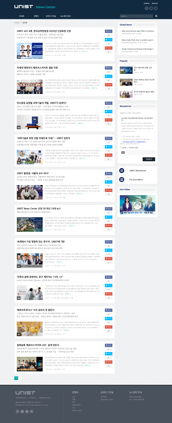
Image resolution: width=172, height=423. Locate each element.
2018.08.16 (49, 368)
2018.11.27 (49, 264)
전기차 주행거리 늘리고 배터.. (144, 92)
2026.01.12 (49, 55)
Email (123, 152)
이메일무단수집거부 (45, 396)
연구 (63, 90)
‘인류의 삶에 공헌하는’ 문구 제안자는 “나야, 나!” (40, 275)
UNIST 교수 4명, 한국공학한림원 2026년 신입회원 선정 (44, 31)
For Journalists (136, 179)
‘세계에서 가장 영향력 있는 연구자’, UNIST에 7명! (41, 240)
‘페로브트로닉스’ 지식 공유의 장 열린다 (35, 308)
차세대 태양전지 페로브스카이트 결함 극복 (37, 66)
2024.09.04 (49, 90)
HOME (21, 16)
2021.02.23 (49, 196)
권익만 (59, 90)
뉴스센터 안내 (65, 16)
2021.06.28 (49, 125)
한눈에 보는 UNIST (107, 398)
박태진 (59, 264)
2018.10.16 (49, 332)
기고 (73, 406)
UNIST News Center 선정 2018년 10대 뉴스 (39, 207)
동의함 (124, 147)
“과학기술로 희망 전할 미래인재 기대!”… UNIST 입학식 (43, 137)
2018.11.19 (49, 296)
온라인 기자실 (51, 16)
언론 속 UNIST (77, 409)
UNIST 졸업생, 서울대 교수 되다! (33, 172)
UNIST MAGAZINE (63, 296)
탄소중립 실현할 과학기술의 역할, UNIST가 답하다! (41, 101)
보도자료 (104, 395)
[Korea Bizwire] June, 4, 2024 (131, 33)
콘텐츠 (36, 16)
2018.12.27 (49, 228)
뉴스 (64, 125)
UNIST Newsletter (138, 170)
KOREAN (146, 3)
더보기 (84, 51)
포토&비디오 (76, 403)
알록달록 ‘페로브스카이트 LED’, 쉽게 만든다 (38, 344)
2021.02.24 (49, 161)
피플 (64, 55)
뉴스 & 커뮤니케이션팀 (136, 398)
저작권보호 (32, 396)
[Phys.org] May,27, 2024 (130, 51)
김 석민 (59, 125)
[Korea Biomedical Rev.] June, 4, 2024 (134, 42)
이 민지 (59, 55)
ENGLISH (155, 3)
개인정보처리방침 (21, 396)
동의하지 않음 (133, 147)
